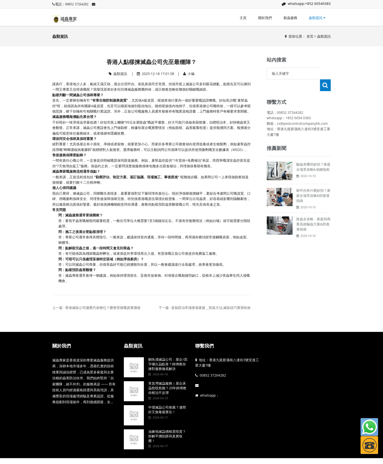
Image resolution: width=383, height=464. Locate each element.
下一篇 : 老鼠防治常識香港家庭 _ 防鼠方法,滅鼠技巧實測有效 (205, 307)
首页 (310, 36)
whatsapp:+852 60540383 (309, 3)
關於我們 (265, 17)
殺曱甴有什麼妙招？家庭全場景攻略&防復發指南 (313, 183)
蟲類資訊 (317, 17)
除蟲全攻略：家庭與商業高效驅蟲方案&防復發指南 (313, 212)
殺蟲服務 (290, 17)
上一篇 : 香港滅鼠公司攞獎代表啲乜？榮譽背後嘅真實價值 (96, 307)
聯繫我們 (204, 346)
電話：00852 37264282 (71, 4)
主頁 (243, 17)
